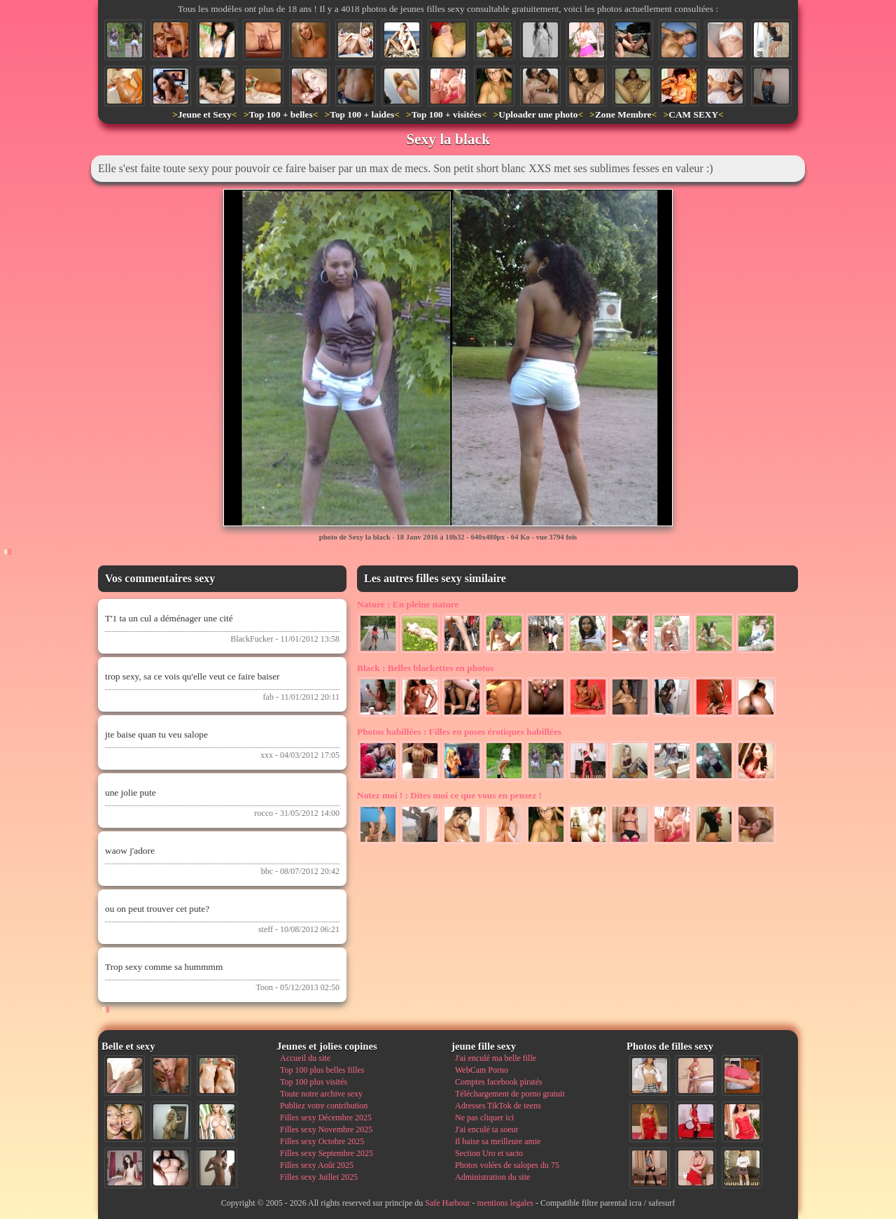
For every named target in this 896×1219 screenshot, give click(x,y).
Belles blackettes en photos (425, 668)
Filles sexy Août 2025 (317, 1165)
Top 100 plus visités (313, 1082)
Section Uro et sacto (489, 1153)
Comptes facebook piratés (498, 1082)
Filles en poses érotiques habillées (459, 731)
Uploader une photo (538, 114)
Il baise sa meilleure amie (498, 1141)
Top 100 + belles (280, 114)
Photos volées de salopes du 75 (507, 1165)
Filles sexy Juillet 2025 (319, 1177)
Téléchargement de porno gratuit (510, 1094)
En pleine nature (407, 604)
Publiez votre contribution (324, 1106)
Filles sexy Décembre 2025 (326, 1117)
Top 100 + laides (362, 114)
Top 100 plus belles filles (322, 1070)
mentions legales (505, 1203)
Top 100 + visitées (447, 114)
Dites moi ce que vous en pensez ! (449, 795)
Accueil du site (305, 1058)
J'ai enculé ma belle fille (495, 1058)
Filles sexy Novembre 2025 (326, 1129)
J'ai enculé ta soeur (486, 1129)
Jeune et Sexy (205, 114)
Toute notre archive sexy (321, 1094)
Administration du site (492, 1177)
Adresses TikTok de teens (498, 1106)
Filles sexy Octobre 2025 (322, 1141)
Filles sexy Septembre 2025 (326, 1153)
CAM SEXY (693, 114)
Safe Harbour (447, 1203)
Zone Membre (623, 114)
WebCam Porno (481, 1070)
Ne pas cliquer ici (484, 1117)
